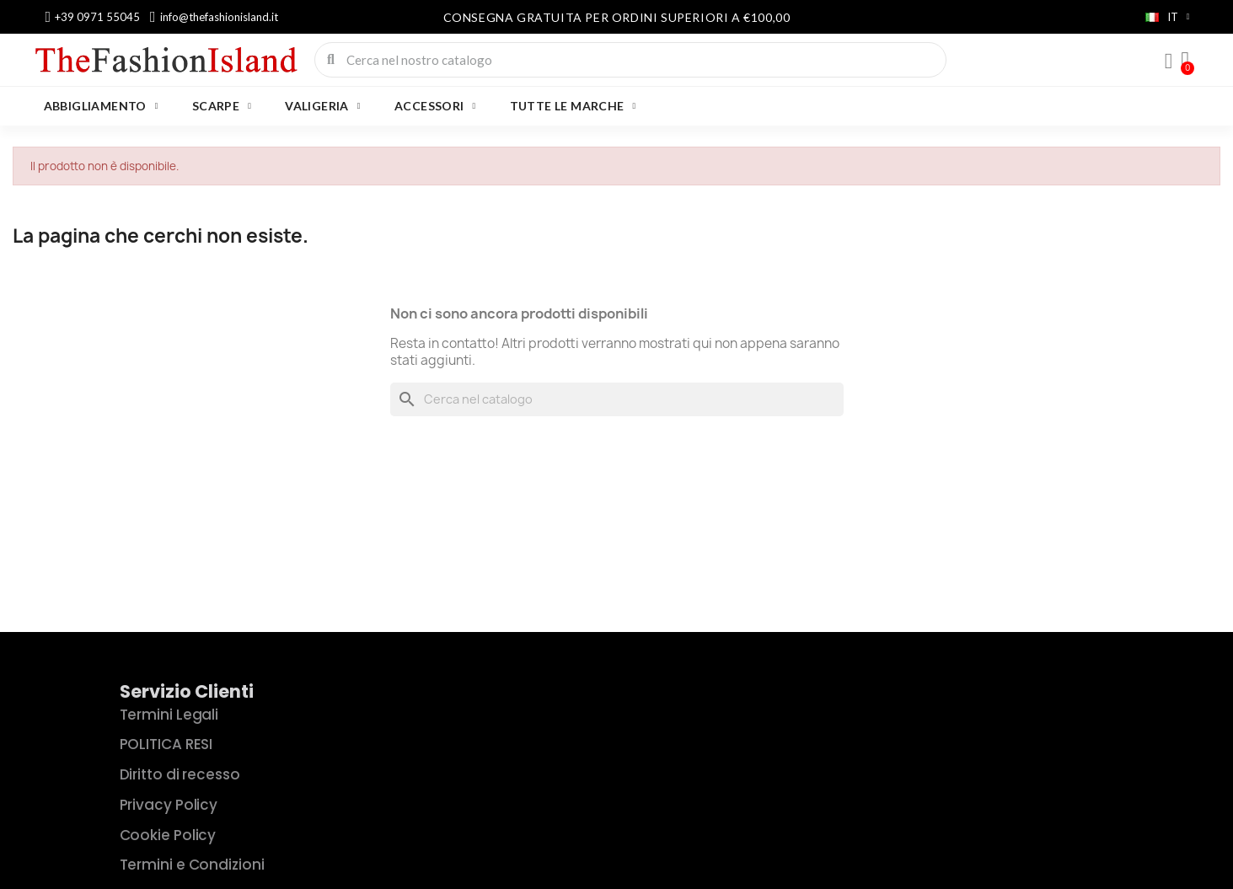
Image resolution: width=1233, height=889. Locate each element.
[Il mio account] (1169, 61)
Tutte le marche (573, 106)
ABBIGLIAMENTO (101, 106)
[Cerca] (617, 399)
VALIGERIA (323, 106)
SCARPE (221, 106)
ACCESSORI (435, 106)
